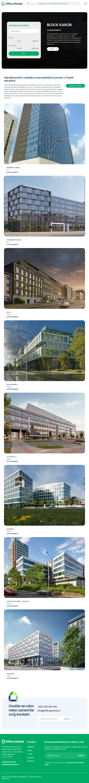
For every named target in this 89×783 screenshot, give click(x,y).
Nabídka (30, 747)
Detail (52, 49)
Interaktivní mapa (75, 86)
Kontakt (30, 757)
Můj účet (30, 761)
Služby (29, 750)
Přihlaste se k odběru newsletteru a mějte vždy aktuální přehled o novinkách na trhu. (65, 748)
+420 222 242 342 (47, 706)
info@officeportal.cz (48, 710)
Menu (85, 4)
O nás (29, 754)
